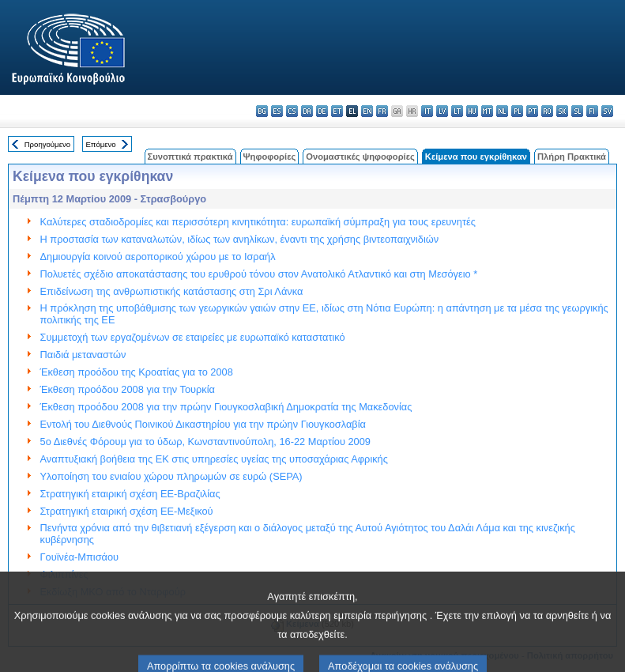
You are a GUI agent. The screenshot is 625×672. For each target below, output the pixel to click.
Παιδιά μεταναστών (83, 355)
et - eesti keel (337, 111)
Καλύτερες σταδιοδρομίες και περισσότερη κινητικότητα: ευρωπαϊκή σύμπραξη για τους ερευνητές (258, 222)
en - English (367, 111)
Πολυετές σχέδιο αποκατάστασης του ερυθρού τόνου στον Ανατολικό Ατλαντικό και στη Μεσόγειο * (259, 274)
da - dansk (307, 111)
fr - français (382, 111)
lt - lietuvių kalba (457, 111)
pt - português (532, 111)
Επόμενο (100, 144)
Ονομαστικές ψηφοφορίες (360, 156)
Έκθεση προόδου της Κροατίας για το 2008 (136, 372)
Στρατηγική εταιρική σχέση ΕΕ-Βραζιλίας (130, 494)
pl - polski (517, 111)
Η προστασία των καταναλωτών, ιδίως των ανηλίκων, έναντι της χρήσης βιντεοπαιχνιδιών (239, 239)
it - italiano (427, 111)
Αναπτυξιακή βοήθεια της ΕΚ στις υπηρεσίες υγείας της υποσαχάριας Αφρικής (214, 459)
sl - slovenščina (577, 111)
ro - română (547, 111)
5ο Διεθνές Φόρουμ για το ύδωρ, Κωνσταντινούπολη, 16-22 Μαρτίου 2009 (205, 441)
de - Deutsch (322, 111)
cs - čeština (292, 111)
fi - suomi (592, 111)
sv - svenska (607, 111)
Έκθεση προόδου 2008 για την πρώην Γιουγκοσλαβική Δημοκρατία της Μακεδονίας (226, 407)
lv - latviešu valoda (442, 111)
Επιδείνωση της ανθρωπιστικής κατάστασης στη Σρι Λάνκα (171, 291)
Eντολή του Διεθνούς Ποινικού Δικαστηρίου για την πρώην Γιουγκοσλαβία (203, 424)
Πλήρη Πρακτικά (571, 156)
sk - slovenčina (562, 111)
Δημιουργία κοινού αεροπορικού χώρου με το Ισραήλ (158, 256)
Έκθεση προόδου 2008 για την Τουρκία (127, 389)
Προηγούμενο (47, 144)
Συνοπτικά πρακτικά (190, 156)
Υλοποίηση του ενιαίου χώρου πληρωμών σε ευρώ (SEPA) (171, 476)
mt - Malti (487, 111)
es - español (277, 111)
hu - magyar (472, 111)
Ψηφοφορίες (269, 156)
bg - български (262, 111)
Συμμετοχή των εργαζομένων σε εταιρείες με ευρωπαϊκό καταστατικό (192, 337)
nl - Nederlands (502, 111)
